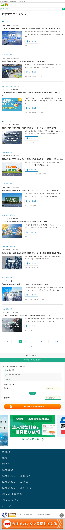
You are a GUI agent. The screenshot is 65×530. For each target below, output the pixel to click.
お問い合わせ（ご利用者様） (11, 500)
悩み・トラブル (6, 121)
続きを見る (32, 41)
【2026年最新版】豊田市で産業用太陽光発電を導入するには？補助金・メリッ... (32, 28)
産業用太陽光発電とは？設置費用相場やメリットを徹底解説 (24, 61)
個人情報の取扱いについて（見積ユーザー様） (17, 488)
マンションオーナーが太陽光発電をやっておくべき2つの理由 (24, 222)
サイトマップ (6, 506)
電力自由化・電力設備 (8, 215)
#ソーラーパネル (29, 174)
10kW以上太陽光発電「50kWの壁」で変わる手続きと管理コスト (26, 315)
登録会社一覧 (6, 452)
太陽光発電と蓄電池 (13, 374)
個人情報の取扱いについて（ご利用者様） (16, 482)
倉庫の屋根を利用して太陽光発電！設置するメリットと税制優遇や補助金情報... (31, 253)
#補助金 (27, 45)
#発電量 (44, 174)
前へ (8, 341)
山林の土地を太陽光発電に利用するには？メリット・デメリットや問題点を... (31, 190)
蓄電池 (9, 379)
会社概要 (5, 458)
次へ (32, 346)
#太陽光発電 (28, 76)
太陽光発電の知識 (7, 54)
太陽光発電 (11, 370)
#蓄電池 (41, 112)
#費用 (40, 76)
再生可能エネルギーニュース (10, 86)
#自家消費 (35, 76)
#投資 (26, 236)
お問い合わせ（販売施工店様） (12, 494)
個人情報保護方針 (8, 470)
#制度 (26, 299)
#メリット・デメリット (31, 142)
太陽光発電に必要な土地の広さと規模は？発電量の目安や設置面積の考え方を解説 (32, 159)
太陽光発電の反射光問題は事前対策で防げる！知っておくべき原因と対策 (29, 128)
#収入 (26, 205)
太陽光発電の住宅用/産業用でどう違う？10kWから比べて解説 (25, 284)
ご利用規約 (5, 464)
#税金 (42, 299)
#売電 (30, 205)
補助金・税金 (6, 22)
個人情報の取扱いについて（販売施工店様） (16, 476)
